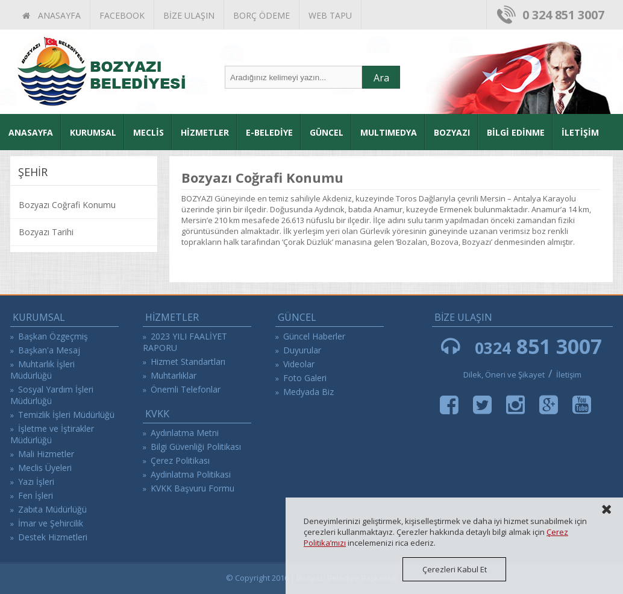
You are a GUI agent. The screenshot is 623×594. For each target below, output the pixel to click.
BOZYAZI (452, 132)
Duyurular (302, 350)
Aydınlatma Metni (185, 432)
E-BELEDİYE (269, 132)
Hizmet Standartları (188, 361)
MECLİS (148, 132)
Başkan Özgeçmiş (53, 336)
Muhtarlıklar (173, 375)
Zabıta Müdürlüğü (52, 509)
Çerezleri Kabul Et (454, 569)
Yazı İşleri (36, 481)
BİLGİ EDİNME (516, 132)
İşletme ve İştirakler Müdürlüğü (52, 434)
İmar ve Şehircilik (50, 523)
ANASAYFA (51, 15)
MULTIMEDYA (388, 132)
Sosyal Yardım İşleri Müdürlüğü (51, 395)
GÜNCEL (326, 132)
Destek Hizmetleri (52, 537)
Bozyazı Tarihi (46, 232)
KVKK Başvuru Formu (192, 488)
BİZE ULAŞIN (188, 15)
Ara (381, 77)
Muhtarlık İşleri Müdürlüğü (42, 369)
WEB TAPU (330, 15)
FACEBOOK (122, 15)
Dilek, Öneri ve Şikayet (504, 374)
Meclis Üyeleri (45, 467)
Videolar (299, 364)
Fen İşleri (35, 495)
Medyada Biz (308, 391)
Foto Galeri (305, 378)
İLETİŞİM (580, 132)
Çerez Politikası (180, 460)
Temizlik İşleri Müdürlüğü (66, 414)
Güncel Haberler (314, 336)
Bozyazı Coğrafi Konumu (67, 204)
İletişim (568, 374)
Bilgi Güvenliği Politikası (196, 446)
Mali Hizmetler (46, 454)
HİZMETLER (205, 132)
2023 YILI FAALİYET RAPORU (185, 341)
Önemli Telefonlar (186, 389)
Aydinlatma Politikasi (191, 474)
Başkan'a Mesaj (49, 350)
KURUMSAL (93, 132)
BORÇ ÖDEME (261, 15)
